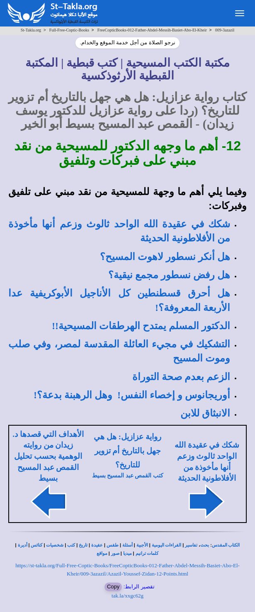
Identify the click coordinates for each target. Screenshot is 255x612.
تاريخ (83, 545)
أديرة (22, 545)
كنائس (36, 545)
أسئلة (127, 545)
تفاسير (191, 545)
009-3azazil (225, 30)
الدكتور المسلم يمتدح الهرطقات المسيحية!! (141, 325)
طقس (113, 545)
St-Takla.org (31, 30)
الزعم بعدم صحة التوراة (181, 376)
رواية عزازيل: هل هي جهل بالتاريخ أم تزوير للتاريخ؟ (127, 451)
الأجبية (142, 545)
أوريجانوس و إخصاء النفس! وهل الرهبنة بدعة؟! (132, 395)
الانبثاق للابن (205, 413)
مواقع (102, 553)
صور (115, 553)
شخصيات (54, 545)
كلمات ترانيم (147, 553)
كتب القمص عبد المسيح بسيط (127, 475)
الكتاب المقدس (226, 545)
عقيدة (97, 545)
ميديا (127, 553)
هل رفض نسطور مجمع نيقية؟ (169, 275)
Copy (113, 586)
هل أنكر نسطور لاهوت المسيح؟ (165, 256)
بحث (204, 545)
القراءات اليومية (167, 545)
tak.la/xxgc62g (127, 596)
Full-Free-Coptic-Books (69, 30)
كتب (71, 545)
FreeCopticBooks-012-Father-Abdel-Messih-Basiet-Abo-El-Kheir (152, 30)
